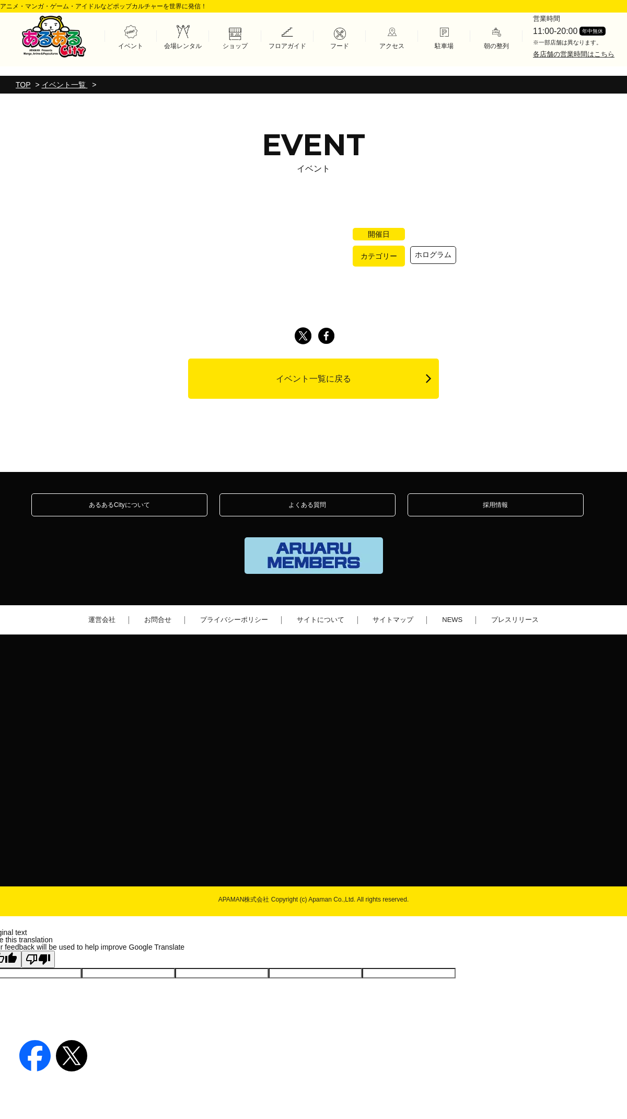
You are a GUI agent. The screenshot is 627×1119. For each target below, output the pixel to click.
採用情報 (495, 510)
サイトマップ (393, 631)
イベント (130, 45)
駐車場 (444, 45)
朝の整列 (496, 45)
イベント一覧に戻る (354, 378)
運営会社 (101, 631)
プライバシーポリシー (234, 631)
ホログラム (433, 254)
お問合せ (157, 631)
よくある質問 (307, 510)
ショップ (235, 45)
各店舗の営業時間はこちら (573, 52)
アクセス (391, 45)
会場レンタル (183, 45)
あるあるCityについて (119, 510)
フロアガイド (287, 45)
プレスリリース (515, 631)
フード (339, 45)
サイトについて (320, 631)
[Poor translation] (38, 969)
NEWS (452, 631)
